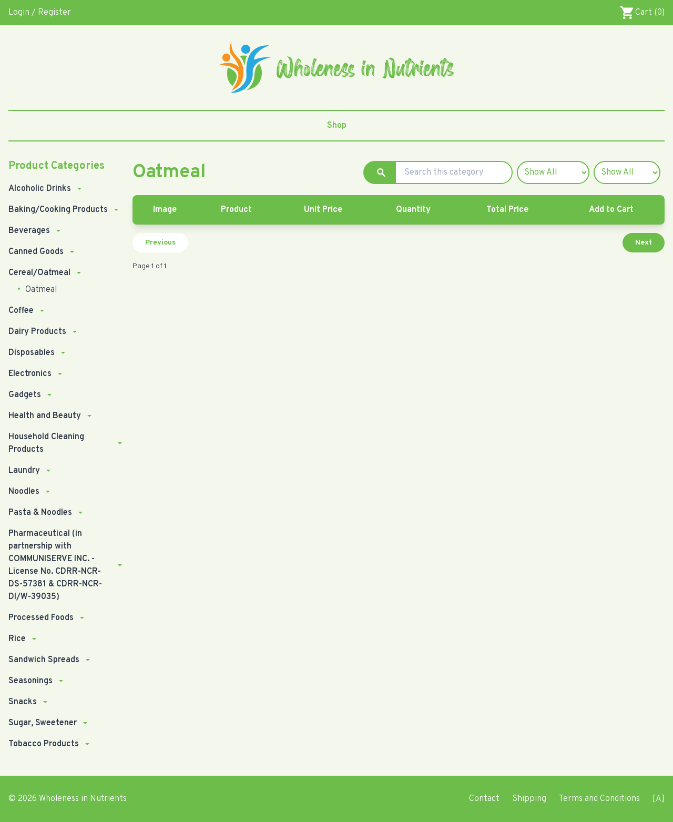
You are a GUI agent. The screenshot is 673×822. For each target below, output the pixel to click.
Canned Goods (36, 252)
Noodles (23, 491)
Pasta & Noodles (40, 513)
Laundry (24, 470)
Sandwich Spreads (43, 660)
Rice (17, 639)
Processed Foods (41, 618)
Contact (484, 799)
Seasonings (30, 681)
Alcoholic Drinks (39, 189)
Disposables (31, 353)
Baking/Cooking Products (58, 210)
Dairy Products (37, 332)
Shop (336, 125)
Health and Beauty (44, 416)
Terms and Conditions (599, 799)
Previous (160, 242)
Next (643, 242)
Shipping (529, 799)
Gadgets (24, 395)
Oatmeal (40, 290)
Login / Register (39, 12)
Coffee (21, 311)
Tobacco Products (43, 744)
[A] (658, 799)
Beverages (29, 231)
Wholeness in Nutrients (83, 799)
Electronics (30, 374)
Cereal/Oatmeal (39, 273)
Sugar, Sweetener (42, 723)
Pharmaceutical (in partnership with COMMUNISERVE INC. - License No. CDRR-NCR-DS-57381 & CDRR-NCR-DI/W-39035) (55, 565)
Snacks (22, 702)
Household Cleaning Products (46, 443)
